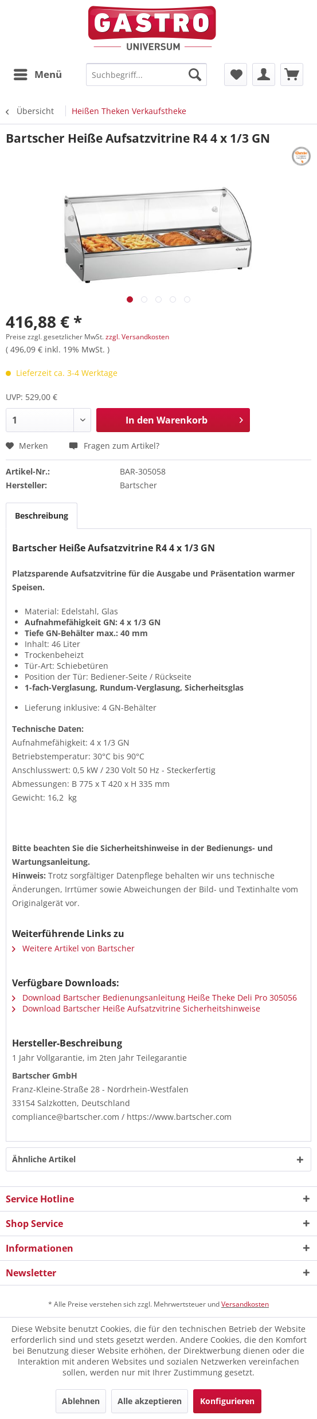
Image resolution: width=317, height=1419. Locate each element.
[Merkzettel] (235, 74)
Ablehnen (81, 1401)
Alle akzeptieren (150, 1401)
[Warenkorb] (291, 74)
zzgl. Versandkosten (137, 337)
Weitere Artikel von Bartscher (73, 948)
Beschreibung (41, 515)
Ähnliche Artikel (44, 1159)
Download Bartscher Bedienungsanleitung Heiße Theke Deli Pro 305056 (154, 997)
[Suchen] (195, 74)
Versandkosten (245, 1304)
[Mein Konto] (263, 74)
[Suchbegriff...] (147, 74)
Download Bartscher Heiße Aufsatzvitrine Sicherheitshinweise (136, 1008)
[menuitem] (37, 74)
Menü (38, 73)
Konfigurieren (227, 1401)
